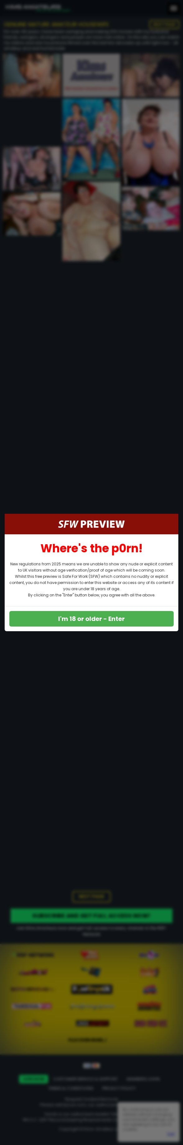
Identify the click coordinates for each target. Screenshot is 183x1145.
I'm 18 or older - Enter (91, 618)
